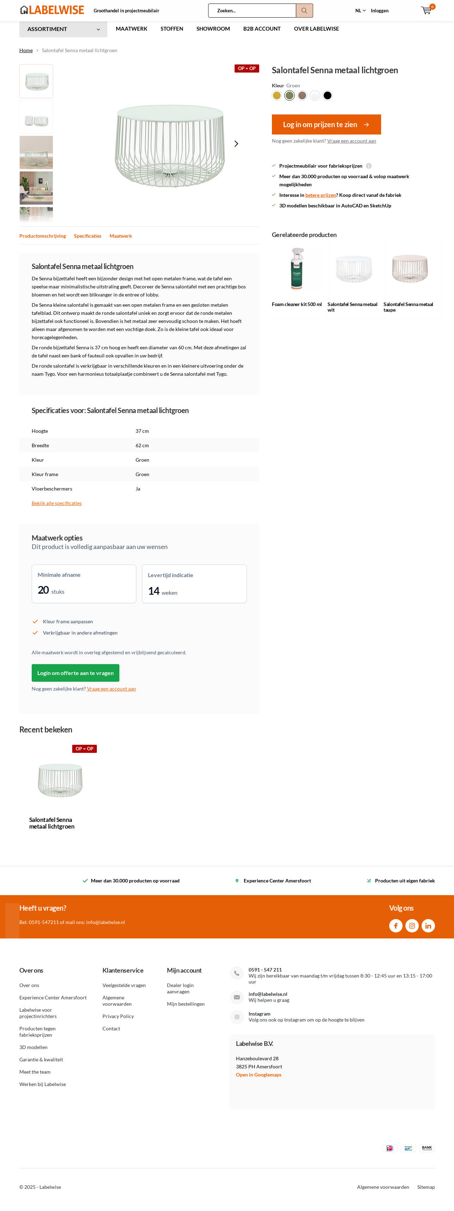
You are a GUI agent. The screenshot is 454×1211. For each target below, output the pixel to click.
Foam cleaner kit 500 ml (297, 309)
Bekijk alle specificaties (57, 508)
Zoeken (304, 11)
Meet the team (35, 1077)
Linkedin (428, 929)
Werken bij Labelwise (42, 1089)
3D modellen (33, 1052)
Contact (111, 1034)
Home (26, 55)
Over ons (29, 990)
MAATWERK (132, 34)
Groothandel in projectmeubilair (126, 10)
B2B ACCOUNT (269, 34)
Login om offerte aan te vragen (75, 678)
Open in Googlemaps (258, 1080)
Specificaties (87, 241)
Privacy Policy (118, 1021)
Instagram (412, 929)
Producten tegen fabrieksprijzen (37, 1037)
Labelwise (50, 1192)
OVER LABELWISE (325, 34)
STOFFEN (174, 34)
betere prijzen (320, 200)
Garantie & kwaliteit (41, 1065)
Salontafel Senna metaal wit (352, 312)
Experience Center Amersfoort (53, 1003)
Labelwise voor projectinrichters (38, 1018)
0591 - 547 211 (265, 975)
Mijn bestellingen (186, 1009)
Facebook (396, 929)
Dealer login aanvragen (180, 993)
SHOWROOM (218, 34)
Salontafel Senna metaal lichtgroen (52, 828)
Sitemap (426, 1192)
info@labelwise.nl (268, 999)
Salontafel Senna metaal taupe (408, 312)
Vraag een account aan (351, 146)
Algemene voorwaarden (117, 1006)
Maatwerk (121, 241)
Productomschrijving (42, 241)
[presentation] (236, 149)
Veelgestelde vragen (124, 990)
